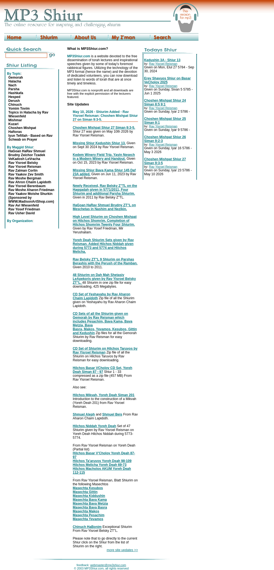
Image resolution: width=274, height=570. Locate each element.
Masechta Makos (86, 511)
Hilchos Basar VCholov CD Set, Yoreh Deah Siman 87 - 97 (102, 370)
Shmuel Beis (112, 414)
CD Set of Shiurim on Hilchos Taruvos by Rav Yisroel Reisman (105, 350)
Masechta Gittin (85, 492)
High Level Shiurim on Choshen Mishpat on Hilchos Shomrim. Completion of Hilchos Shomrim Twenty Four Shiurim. (105, 220)
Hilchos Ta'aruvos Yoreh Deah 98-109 (102, 461)
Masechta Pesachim (88, 515)
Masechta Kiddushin (89, 496)
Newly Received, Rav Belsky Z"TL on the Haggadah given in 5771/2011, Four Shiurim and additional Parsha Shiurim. (105, 189)
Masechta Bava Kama (90, 500)
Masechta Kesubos (88, 488)
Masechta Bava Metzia (90, 503)
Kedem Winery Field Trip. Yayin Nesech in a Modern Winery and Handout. (104, 157)
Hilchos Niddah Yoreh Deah (94, 426)
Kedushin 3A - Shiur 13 (162, 60)
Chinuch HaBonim (87, 527)
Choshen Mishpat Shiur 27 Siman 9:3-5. (104, 128)
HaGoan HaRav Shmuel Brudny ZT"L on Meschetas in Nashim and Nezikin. (104, 207)
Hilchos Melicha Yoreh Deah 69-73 (100, 465)
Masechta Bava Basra (90, 507)
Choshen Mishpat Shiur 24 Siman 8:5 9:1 (165, 102)
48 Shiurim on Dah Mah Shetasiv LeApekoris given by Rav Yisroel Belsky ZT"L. (104, 279)
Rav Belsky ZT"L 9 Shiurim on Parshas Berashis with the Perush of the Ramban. (105, 261)
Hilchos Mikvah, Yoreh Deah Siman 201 (103, 395)
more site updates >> (122, 550)
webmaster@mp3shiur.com (108, 565)
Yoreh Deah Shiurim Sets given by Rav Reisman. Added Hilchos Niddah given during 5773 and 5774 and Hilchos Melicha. (103, 246)
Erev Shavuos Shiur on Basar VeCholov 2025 (167, 80)
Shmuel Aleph (84, 414)
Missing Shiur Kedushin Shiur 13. (99, 143)
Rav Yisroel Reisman (163, 63)
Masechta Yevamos (88, 519)
